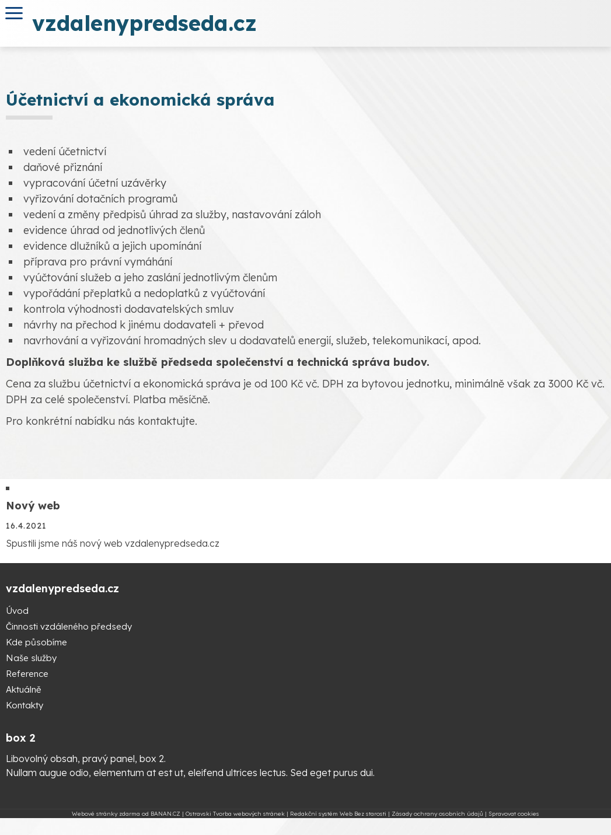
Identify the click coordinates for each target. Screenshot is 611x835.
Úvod (17, 610)
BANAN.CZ (165, 813)
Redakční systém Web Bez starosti (338, 813)
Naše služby (31, 657)
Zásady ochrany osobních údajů (437, 813)
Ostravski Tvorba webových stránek (235, 813)
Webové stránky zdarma (106, 813)
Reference (27, 673)
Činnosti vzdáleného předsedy (69, 626)
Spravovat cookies (513, 813)
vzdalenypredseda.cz (144, 23)
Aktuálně (23, 689)
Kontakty (24, 705)
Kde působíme (36, 642)
